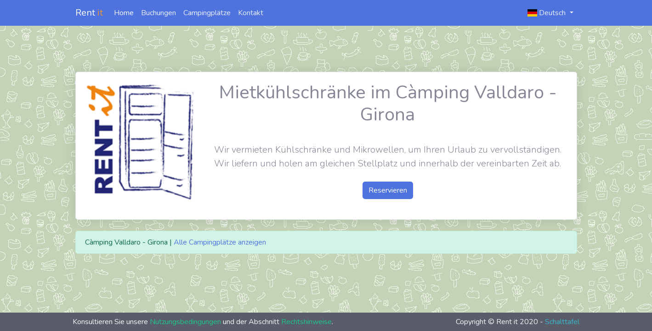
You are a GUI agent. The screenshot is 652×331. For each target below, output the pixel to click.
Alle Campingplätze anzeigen (220, 242)
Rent (89, 12)
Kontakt (250, 13)
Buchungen (158, 13)
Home (124, 13)
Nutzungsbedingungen (185, 322)
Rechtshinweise (306, 322)
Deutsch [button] (547, 13)
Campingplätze (207, 13)
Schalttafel (562, 322)
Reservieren (388, 190)
